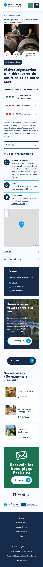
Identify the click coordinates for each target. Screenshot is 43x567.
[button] (21, 224)
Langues (7, 252)
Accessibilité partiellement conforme (21, 556)
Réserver (15, 361)
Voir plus (21, 145)
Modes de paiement (13, 259)
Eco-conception (21, 560)
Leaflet (36, 245)
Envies (21, 518)
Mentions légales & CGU (21, 547)
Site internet (17, 290)
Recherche (30, 5)
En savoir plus (17, 342)
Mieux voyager (21, 522)
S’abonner (19, 480)
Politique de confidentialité (21, 551)
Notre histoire (21, 532)
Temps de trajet (19, 204)
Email (14, 283)
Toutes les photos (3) (30, 55)
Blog (21, 536)
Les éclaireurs (21, 527)
